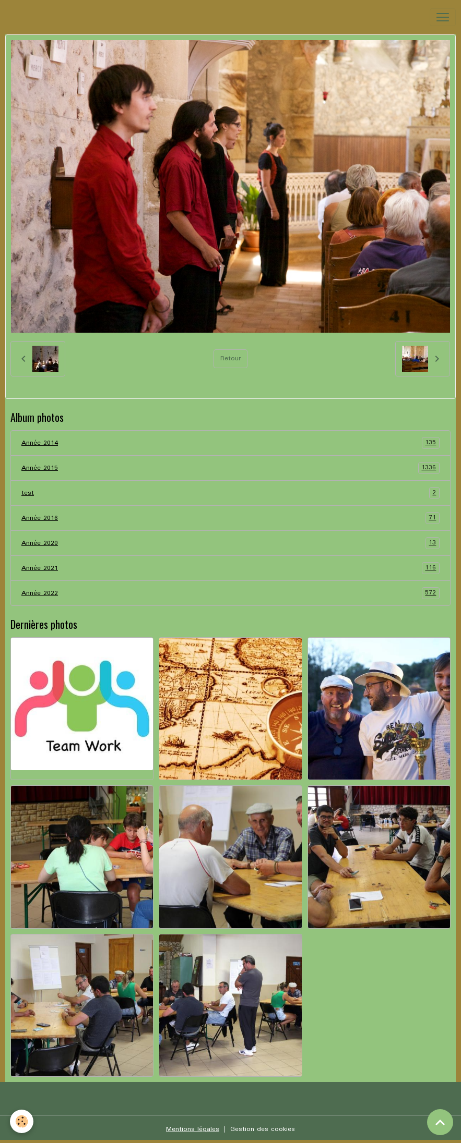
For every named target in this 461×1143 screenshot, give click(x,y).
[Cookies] (22, 1121)
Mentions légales (192, 1129)
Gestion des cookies (262, 1129)
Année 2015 (230, 468)
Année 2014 (230, 443)
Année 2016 (230, 518)
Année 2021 (230, 568)
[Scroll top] (440, 1122)
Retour (230, 358)
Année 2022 (230, 593)
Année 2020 (230, 543)
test (230, 493)
